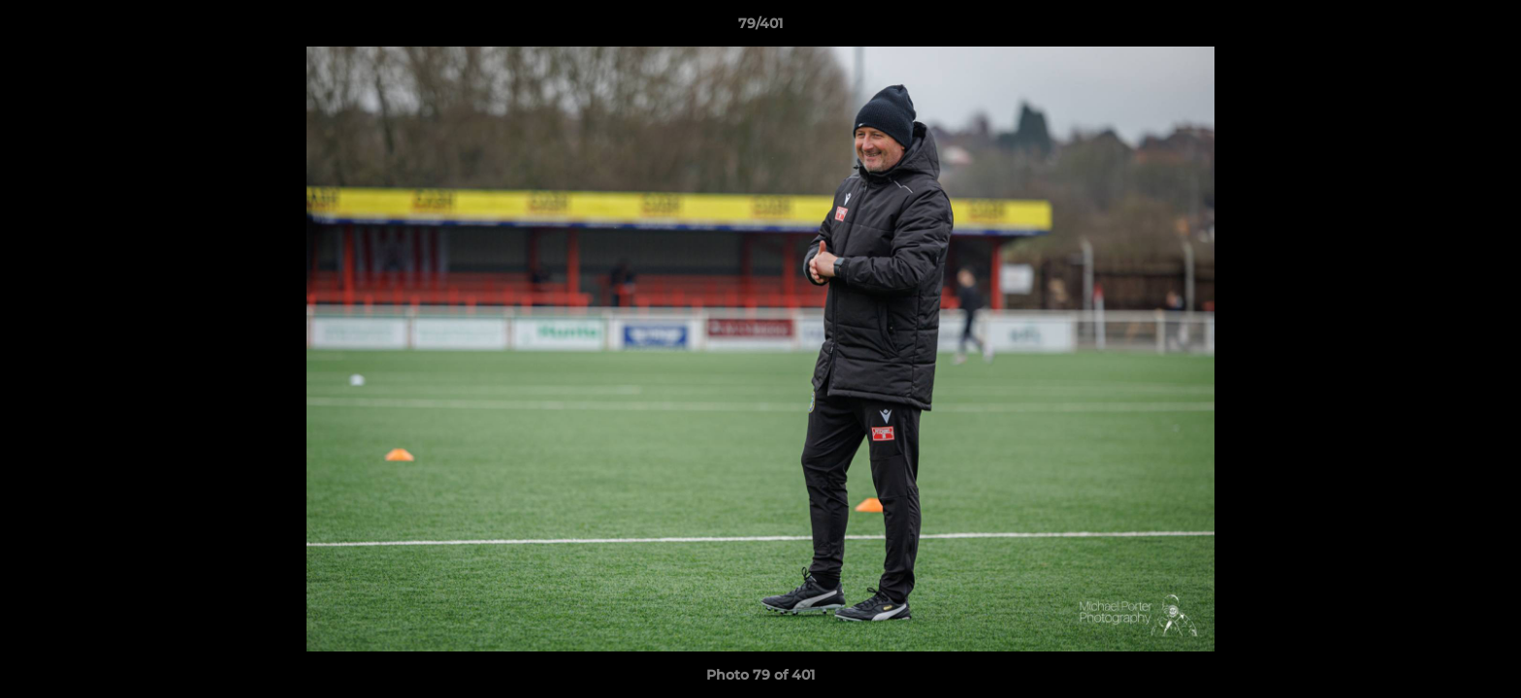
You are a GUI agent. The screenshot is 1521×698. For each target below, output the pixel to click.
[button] (1486, 28)
